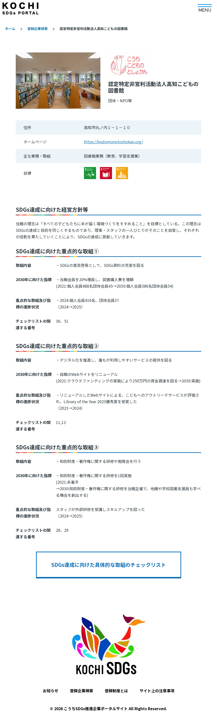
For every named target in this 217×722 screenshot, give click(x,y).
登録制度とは (116, 690)
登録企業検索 (37, 28)
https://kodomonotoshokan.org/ (113, 142)
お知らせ (50, 690)
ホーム (10, 28)
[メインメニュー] (204, 6)
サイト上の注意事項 (157, 690)
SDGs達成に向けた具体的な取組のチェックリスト (108, 564)
